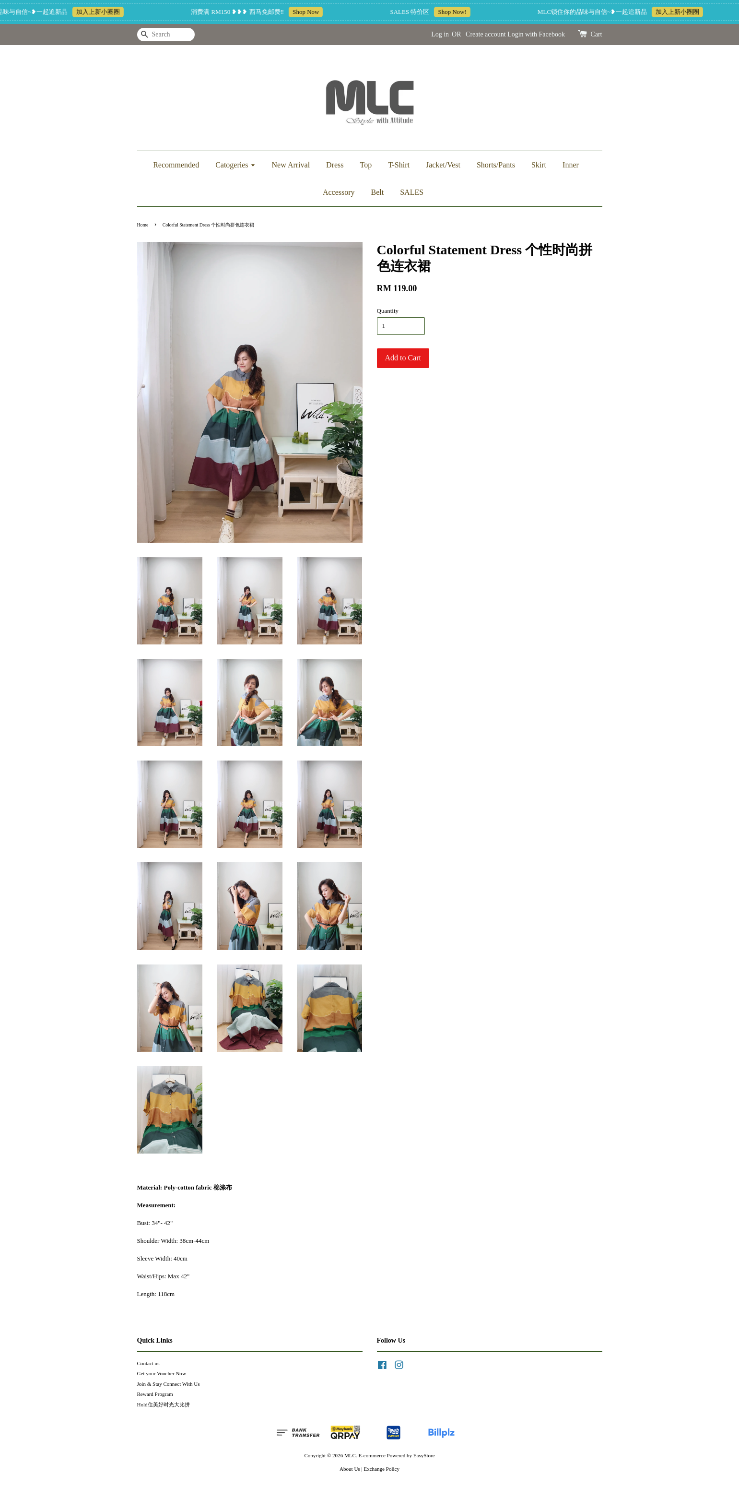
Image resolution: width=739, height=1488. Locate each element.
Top (366, 165)
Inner (571, 165)
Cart (596, 34)
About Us (350, 1469)
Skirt (538, 165)
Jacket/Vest (443, 165)
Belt (377, 192)
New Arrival (291, 165)
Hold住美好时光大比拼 (163, 1404)
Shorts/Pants (496, 165)
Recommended (176, 165)
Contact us (148, 1363)
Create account (486, 34)
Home (143, 224)
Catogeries (235, 165)
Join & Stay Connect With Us (168, 1384)
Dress (334, 165)
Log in (440, 34)
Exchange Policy (381, 1469)
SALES (411, 192)
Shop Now (311, 11)
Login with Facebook (536, 34)
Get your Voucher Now (161, 1373)
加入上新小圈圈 (104, 11)
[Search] (166, 35)
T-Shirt (399, 165)
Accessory (339, 192)
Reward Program (155, 1394)
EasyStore (424, 1455)
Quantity (388, 310)
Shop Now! (458, 11)
